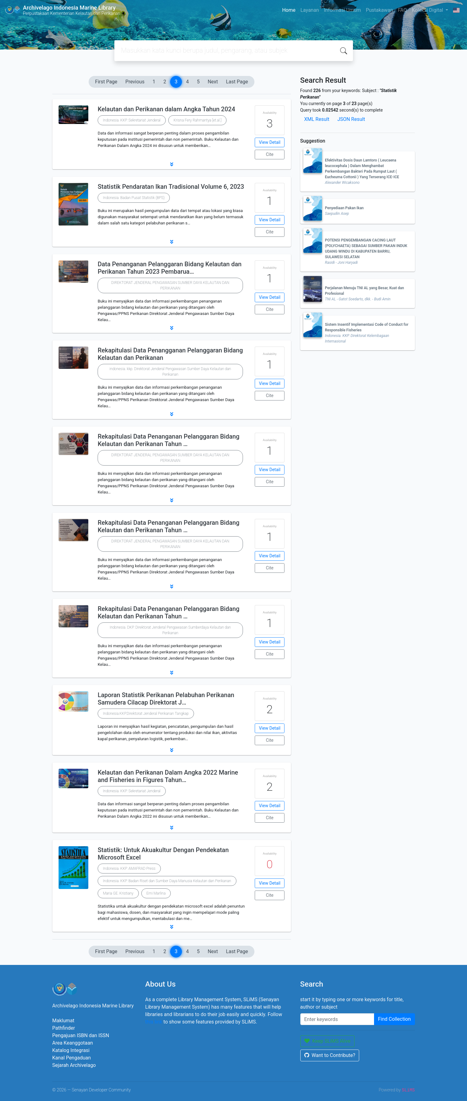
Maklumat (63, 1021)
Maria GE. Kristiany (118, 893)
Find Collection (394, 1019)
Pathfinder (63, 1028)
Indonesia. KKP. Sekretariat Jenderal (132, 120)
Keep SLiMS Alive (327, 1041)
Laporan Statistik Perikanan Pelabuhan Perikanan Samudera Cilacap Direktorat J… (166, 698)
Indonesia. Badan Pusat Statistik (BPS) (134, 198)
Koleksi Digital (428, 10)
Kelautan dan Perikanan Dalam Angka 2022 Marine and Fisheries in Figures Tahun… (168, 776)
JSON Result (351, 119)
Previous (135, 82)
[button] (171, 164)
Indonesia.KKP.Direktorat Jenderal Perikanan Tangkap (146, 713)
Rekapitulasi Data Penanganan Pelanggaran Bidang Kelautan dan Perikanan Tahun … (168, 440)
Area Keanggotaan (72, 1043)
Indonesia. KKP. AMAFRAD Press (129, 868)
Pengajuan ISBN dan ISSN (80, 1035)
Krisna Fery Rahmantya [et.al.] (197, 120)
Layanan (309, 10)
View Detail (269, 142)
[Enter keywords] (337, 1019)
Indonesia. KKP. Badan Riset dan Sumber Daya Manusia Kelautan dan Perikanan (167, 881)
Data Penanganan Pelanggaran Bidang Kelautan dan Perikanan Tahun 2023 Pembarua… (169, 267)
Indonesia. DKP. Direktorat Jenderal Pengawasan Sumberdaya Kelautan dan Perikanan (170, 630)
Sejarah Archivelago (74, 1065)
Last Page (237, 82)
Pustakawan (379, 10)
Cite (270, 154)
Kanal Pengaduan (71, 1058)
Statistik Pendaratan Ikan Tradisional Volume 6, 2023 (171, 186)
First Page (106, 82)
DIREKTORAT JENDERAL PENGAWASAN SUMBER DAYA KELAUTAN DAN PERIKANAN (170, 285)
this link (153, 1022)
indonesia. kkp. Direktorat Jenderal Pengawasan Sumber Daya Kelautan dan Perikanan (170, 372)
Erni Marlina (156, 893)
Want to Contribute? (329, 1055)
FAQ (402, 10)
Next (213, 82)
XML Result (316, 119)
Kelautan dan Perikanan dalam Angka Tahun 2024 (166, 109)
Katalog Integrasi (71, 1050)
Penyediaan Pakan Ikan (344, 208)
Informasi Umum (342, 10)
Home (288, 10)
